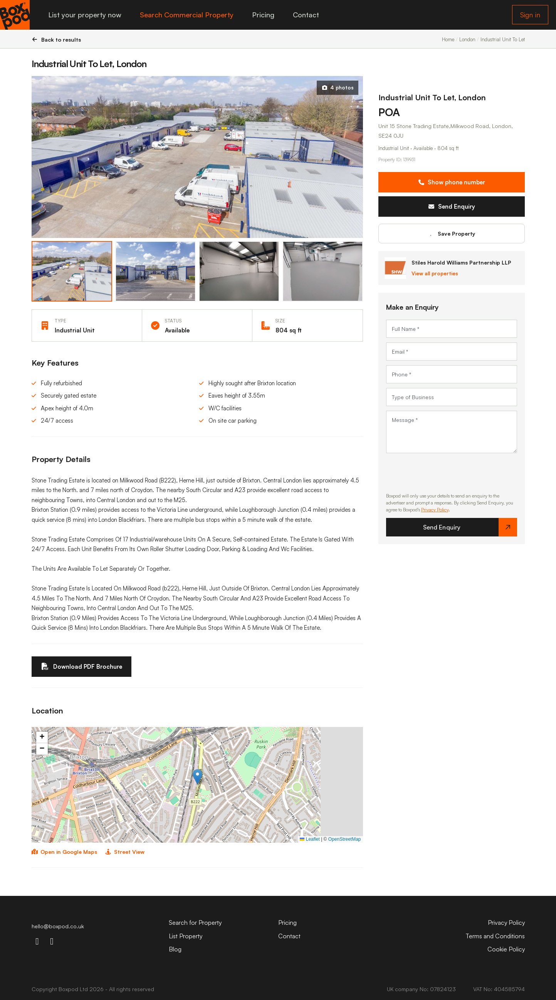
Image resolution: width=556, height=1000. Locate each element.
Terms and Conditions (495, 936)
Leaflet (309, 839)
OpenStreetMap (344, 839)
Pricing (264, 15)
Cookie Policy (506, 949)
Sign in (530, 15)
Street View (124, 852)
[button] (197, 777)
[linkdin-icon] (52, 941)
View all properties (435, 273)
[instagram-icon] (37, 941)
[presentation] (444, 473)
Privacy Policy (434, 510)
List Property (186, 936)
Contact (307, 15)
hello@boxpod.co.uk (58, 926)
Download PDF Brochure (82, 666)
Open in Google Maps (64, 852)
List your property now (86, 15)
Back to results (56, 39)
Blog (175, 949)
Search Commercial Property (188, 15)
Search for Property (195, 922)
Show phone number (451, 182)
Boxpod (68, 989)
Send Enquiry (451, 206)
